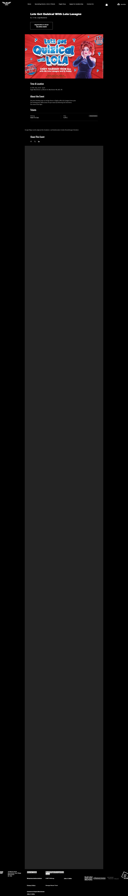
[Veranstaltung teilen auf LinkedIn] (39, 141)
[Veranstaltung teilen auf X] (35, 141)
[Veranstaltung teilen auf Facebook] (31, 141)
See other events (41, 26)
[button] (106, 4)
